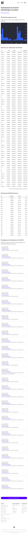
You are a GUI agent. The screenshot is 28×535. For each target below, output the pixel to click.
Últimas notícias (3, 521)
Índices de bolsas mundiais (5, 518)
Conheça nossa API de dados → (14, 498)
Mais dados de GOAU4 (5, 12)
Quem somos (24, 511)
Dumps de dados (3, 511)
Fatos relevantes (3, 512)
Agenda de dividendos (4, 505)
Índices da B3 (3, 517)
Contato (23, 505)
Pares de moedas (3, 520)
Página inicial (14, 508)
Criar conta (14, 512)
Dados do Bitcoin (3, 509)
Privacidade (14, 511)
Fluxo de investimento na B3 (5, 514)
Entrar (22, 2)
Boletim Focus (3, 508)
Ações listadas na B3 (4, 506)
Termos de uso (14, 509)
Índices (2, 515)
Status (23, 512)
